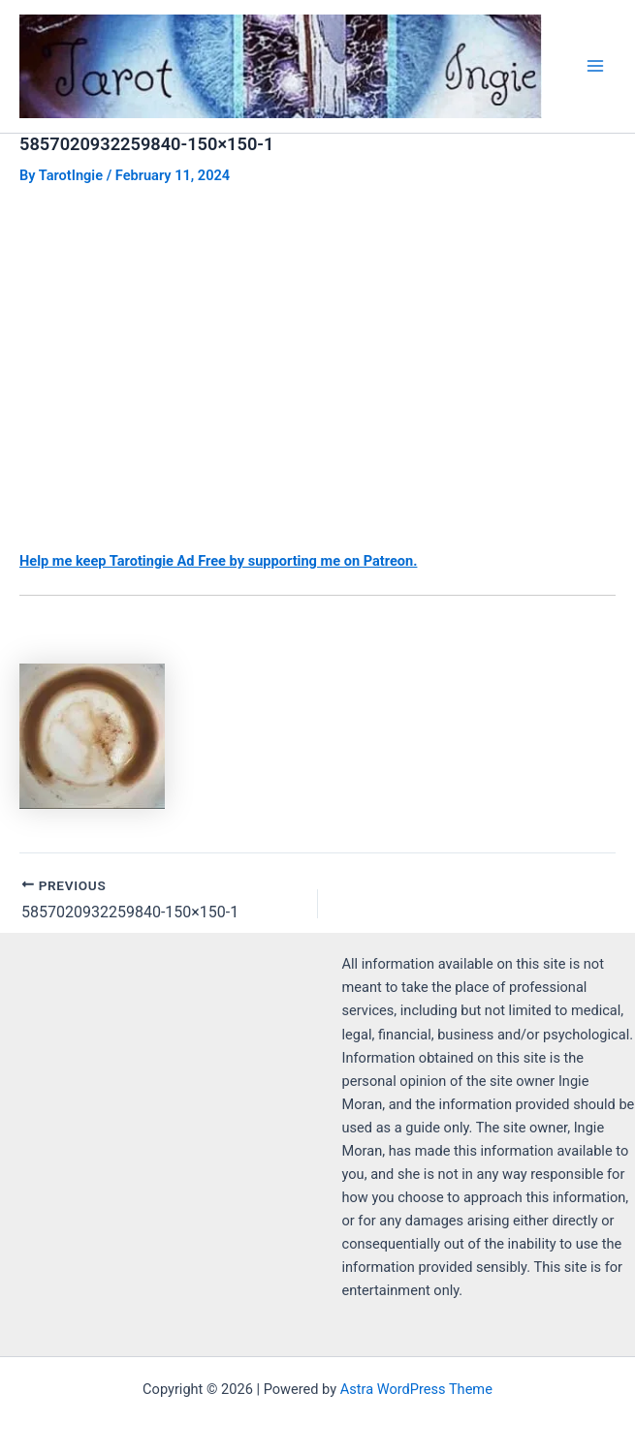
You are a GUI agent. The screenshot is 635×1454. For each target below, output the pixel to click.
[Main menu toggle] (595, 66)
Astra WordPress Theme (416, 1389)
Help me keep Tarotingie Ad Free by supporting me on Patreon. (218, 561)
